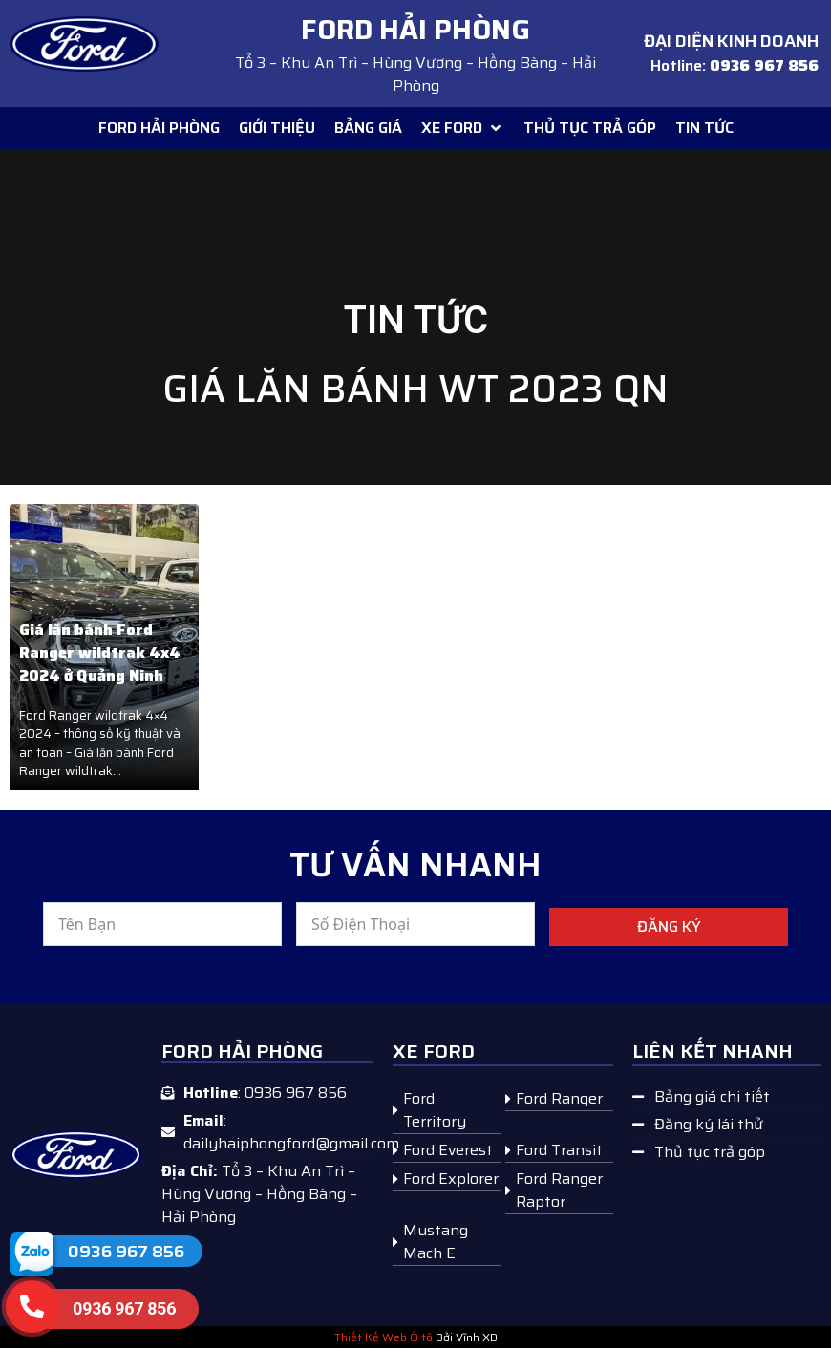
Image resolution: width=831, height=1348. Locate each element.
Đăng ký (669, 926)
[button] (463, 128)
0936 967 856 (126, 1251)
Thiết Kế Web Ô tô (383, 1337)
